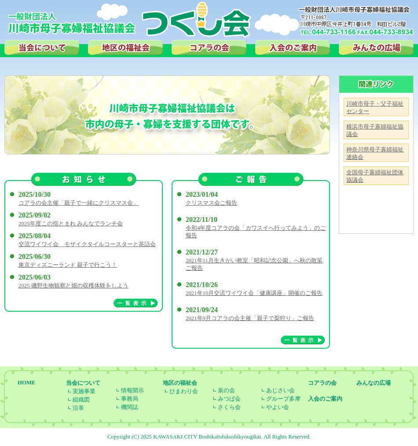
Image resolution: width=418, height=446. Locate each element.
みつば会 (229, 399)
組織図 (81, 400)
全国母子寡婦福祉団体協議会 (374, 176)
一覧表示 (136, 303)
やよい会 (277, 407)
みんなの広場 (376, 47)
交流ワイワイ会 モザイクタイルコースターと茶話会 (87, 244)
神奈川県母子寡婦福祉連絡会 (374, 153)
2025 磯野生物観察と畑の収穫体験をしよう (73, 286)
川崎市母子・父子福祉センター (374, 107)
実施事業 (84, 391)
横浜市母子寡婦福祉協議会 (374, 130)
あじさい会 (280, 390)
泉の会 (226, 390)
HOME (27, 383)
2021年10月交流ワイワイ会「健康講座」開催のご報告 (254, 293)
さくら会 (229, 407)
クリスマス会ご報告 (211, 203)
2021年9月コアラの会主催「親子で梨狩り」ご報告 (250, 318)
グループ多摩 (283, 399)
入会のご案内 (292, 47)
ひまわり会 (183, 391)
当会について (41, 47)
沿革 (78, 408)
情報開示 (132, 390)
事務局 (129, 399)
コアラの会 (209, 47)
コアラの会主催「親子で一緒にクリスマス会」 (78, 203)
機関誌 (129, 407)
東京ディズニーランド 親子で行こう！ (67, 265)
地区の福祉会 (180, 383)
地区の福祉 (125, 47)
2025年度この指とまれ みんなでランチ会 (70, 224)
